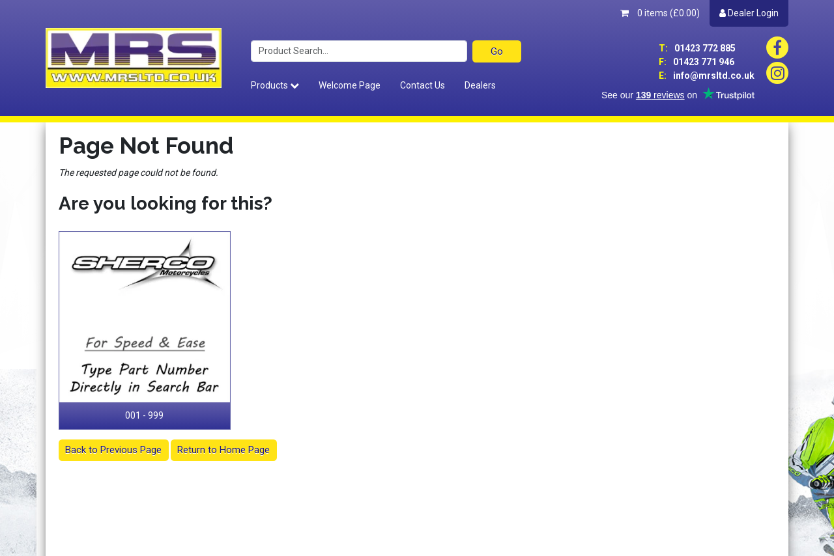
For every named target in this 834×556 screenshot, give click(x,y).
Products (275, 85)
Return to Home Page (223, 450)
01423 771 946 (696, 62)
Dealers (480, 85)
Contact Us (422, 85)
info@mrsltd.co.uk (707, 75)
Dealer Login (749, 13)
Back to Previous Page (113, 450)
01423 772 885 (697, 48)
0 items (660, 13)
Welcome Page (350, 85)
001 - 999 (144, 415)
